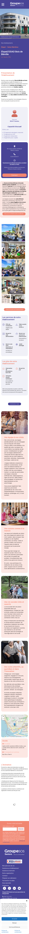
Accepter (14, 918)
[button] (26, 900)
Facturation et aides (8, 880)
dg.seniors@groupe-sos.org (9, 898)
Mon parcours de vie (8, 865)
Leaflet (7, 736)
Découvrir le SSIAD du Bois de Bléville (14, 213)
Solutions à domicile (8, 870)
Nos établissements (7, 43)
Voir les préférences (14, 927)
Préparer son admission (9, 878)
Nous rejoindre (6, 883)
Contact (14, 175)
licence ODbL (24, 736)
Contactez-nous (14, 404)
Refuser (14, 923)
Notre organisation (8, 873)
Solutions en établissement (10, 868)
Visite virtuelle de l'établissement (14, 309)
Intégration (5, 885)
